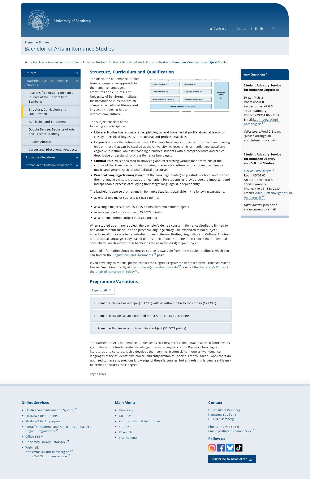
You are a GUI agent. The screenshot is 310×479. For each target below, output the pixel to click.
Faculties (38, 62)
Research (125, 432)
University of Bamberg (59, 22)
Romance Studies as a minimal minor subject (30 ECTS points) (142, 328)
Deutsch (242, 28)
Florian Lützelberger (257, 171)
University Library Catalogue (45, 442)
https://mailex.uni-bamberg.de (47, 452)
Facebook (221, 448)
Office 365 (32, 437)
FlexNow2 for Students (41, 416)
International (128, 438)
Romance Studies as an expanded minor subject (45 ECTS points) (144, 316)
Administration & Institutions (139, 421)
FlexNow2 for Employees (42, 421)
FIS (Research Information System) (49, 410)
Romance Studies (37, 42)
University (126, 410)
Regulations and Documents (133, 255)
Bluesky (230, 448)
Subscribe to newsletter (229, 459)
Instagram (212, 448)
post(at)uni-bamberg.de (235, 431)
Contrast (219, 28)
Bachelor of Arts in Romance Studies (69, 48)
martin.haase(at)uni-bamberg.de (154, 267)
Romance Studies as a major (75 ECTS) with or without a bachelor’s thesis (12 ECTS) (157, 303)
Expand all (99, 290)
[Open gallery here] (189, 96)
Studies (114, 62)
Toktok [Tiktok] (238, 448)
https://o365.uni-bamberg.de (46, 456)
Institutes (73, 62)
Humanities (55, 62)
